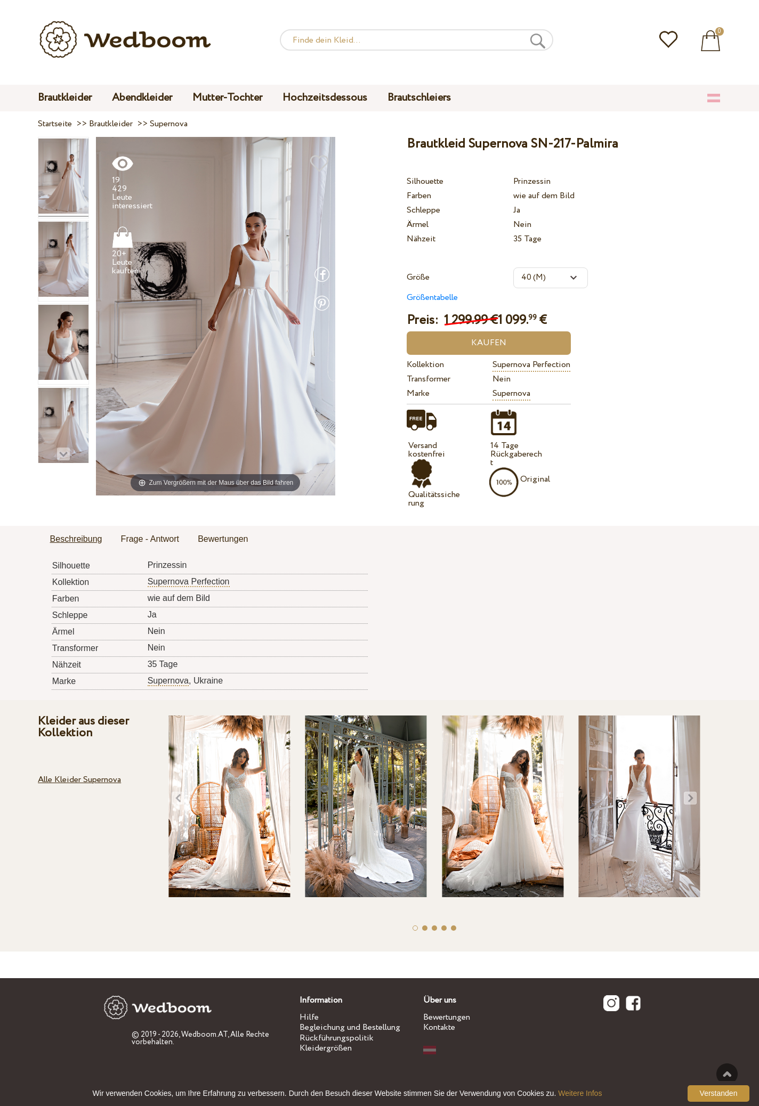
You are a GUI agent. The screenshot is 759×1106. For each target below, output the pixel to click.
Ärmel (418, 224)
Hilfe (309, 1017)
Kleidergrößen (326, 1048)
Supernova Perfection (531, 365)
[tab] (76, 540)
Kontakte (439, 1027)
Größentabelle (432, 297)
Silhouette (425, 181)
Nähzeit (421, 239)
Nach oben (727, 1074)
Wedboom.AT (204, 1034)
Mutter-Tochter (227, 97)
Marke (418, 393)
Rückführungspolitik (337, 1038)
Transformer (428, 379)
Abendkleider (142, 97)
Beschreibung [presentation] (76, 538)
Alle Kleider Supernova (79, 780)
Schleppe (423, 210)
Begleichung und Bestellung (350, 1027)
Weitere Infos (580, 1093)
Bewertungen (446, 1017)
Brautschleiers (419, 97)
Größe (418, 277)
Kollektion (425, 365)
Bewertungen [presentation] (223, 538)
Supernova (511, 393)
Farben (419, 196)
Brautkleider (65, 97)
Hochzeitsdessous (324, 97)
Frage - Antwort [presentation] (150, 538)
